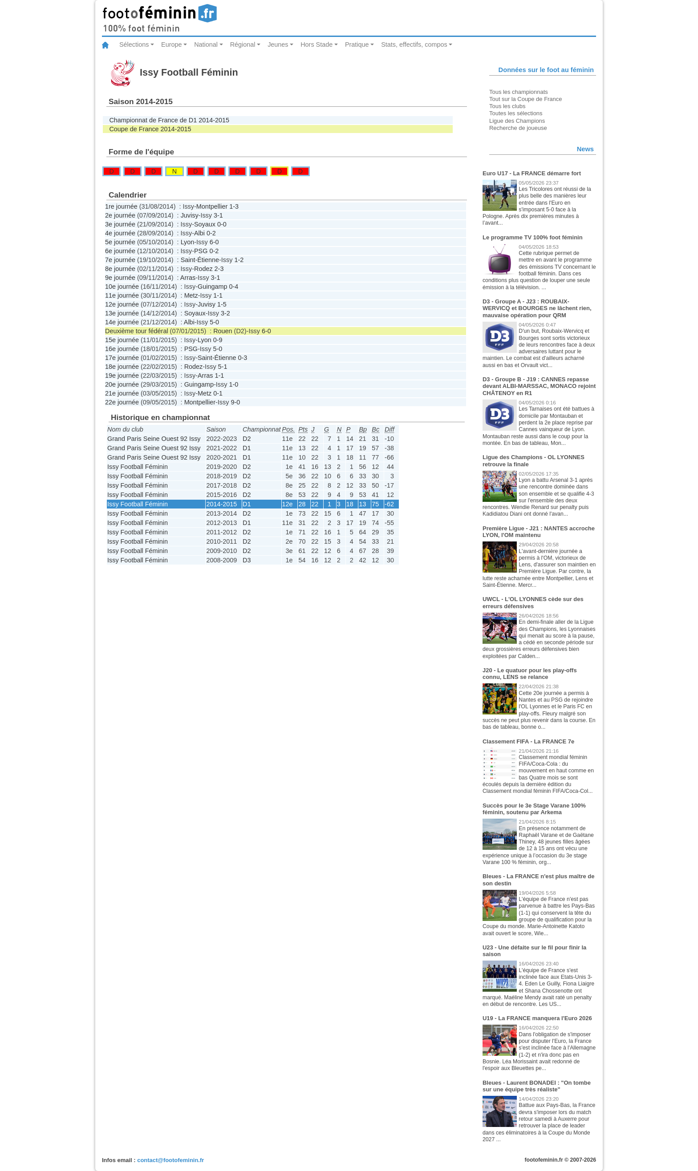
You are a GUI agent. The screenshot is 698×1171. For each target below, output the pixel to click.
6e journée (120, 250)
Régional (243, 44)
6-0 (214, 242)
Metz (191, 295)
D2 (247, 438)
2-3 (219, 268)
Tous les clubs (507, 106)
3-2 (225, 313)
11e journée (122, 295)
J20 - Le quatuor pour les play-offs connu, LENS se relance (530, 674)
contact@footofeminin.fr (170, 1160)
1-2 (238, 259)
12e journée (122, 304)
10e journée (122, 286)
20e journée (122, 384)
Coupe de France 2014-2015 (150, 129)
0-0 (222, 224)
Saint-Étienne (200, 259)
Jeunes (278, 44)
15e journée (122, 339)
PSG (200, 250)
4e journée (120, 233)
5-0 (214, 322)
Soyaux (204, 224)
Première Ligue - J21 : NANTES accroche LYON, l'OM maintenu (539, 532)
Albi (199, 233)
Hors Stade (316, 44)
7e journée (120, 259)
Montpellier (211, 206)
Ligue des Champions (517, 120)
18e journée (122, 366)
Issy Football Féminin (137, 466)
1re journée (121, 206)
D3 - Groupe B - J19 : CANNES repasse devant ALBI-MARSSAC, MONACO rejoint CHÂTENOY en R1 (539, 386)
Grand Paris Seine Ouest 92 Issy (154, 438)
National (206, 44)
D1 (247, 448)
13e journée (122, 313)
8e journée (120, 268)
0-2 (211, 233)
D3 (247, 560)
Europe (171, 44)
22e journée (122, 402)
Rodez (203, 268)
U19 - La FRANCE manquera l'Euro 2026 (537, 1018)
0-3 (242, 357)
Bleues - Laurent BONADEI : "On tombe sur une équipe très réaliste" (537, 1086)
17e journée (122, 357)
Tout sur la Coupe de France (525, 99)
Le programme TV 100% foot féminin (533, 237)
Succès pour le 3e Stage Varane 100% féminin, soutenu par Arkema (534, 809)
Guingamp (212, 286)
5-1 (222, 366)
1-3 (234, 206)
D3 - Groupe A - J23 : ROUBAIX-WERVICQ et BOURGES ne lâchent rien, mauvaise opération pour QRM (537, 308)
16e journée (122, 348)
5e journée (120, 242)
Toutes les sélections (516, 113)
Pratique (357, 44)
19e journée (122, 375)
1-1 (218, 295)
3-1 (218, 215)
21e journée (122, 393)
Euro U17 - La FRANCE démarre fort (532, 173)
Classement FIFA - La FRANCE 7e (528, 741)
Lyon (188, 242)
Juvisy (190, 215)
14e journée (122, 322)
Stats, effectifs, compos (414, 44)
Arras (187, 277)
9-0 (235, 402)
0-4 (233, 286)
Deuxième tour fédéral (136, 331)
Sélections (134, 44)
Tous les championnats (518, 92)
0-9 (218, 339)
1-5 (222, 304)
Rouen (222, 331)
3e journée (120, 224)
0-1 (218, 393)
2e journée (120, 215)
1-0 (233, 384)
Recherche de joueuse (518, 128)
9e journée (120, 277)
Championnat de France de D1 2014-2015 (169, 120)
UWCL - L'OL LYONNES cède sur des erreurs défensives (533, 603)
